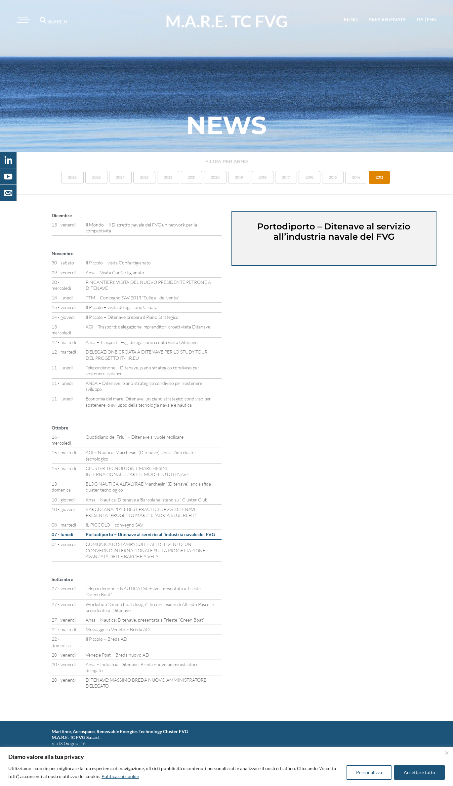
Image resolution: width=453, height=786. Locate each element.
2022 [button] (168, 177)
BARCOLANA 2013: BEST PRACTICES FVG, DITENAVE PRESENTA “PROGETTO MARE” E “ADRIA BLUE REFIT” (141, 512)
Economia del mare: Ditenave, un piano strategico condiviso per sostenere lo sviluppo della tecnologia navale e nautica (148, 401)
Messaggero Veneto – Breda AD (118, 629)
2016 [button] (309, 177)
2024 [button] (120, 177)
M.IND (350, 19)
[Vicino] (446, 753)
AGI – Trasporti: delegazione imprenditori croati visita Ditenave (148, 326)
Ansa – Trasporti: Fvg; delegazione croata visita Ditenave (141, 342)
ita (420, 19)
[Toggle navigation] (22, 20)
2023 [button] (144, 177)
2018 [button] (263, 177)
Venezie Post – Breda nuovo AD (117, 655)
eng (431, 19)
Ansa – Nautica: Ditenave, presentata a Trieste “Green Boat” (145, 620)
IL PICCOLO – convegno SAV (114, 525)
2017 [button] (286, 177)
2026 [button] (72, 177)
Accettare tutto (419, 772)
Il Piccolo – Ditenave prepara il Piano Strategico (132, 317)
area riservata (387, 19)
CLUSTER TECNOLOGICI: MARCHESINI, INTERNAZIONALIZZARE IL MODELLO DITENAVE (137, 471)
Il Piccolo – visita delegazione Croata (121, 307)
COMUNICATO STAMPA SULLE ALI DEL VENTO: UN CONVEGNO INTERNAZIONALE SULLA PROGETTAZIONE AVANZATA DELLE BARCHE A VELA (145, 550)
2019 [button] (239, 177)
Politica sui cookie (120, 776)
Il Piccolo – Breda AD (106, 639)
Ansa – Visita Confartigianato (115, 272)
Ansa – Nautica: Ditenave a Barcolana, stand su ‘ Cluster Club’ (147, 499)
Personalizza (369, 772)
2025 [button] (96, 177)
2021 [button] (191, 177)
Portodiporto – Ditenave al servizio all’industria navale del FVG (150, 534)
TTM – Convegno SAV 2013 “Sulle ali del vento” (132, 297)
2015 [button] (333, 177)
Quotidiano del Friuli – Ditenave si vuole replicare (135, 437)
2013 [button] (379, 177)
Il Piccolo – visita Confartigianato (118, 262)
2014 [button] (356, 177)
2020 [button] (215, 177)
